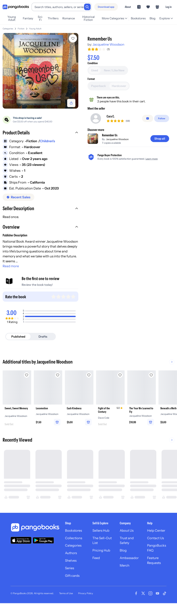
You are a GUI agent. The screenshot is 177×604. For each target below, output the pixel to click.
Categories (8, 28)
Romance (68, 18)
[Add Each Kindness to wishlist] (90, 375)
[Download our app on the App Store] (21, 540)
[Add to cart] (128, 68)
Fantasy (28, 18)
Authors (71, 554)
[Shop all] (159, 160)
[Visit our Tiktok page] (164, 594)
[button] (40, 133)
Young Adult (11, 18)
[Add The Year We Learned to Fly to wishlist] (153, 375)
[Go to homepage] (16, 7)
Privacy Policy (85, 594)
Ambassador (129, 559)
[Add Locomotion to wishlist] (58, 375)
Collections (73, 539)
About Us (127, 531)
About (128, 7)
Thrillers (53, 18)
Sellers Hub (101, 531)
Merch (125, 566)
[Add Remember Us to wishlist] (73, 38)
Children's (47, 141)
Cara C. (111, 138)
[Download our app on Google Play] (43, 541)
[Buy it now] (128, 77)
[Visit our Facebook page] (136, 594)
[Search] (87, 7)
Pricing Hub (101, 551)
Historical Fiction (88, 18)
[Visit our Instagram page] (150, 594)
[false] (147, 140)
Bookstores (138, 18)
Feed (96, 559)
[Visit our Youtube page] (157, 594)
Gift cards (72, 576)
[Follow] (161, 140)
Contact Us (155, 539)
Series (69, 569)
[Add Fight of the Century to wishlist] (121, 375)
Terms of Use (66, 594)
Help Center (156, 531)
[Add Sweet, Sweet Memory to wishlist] (27, 375)
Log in (169, 7)
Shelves (71, 561)
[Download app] (106, 7)
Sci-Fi (40, 18)
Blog (152, 18)
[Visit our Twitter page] (143, 594)
